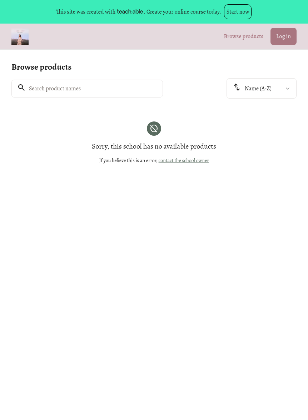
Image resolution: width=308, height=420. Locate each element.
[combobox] (262, 88)
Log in (283, 36)
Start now (238, 12)
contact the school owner (184, 160)
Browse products (243, 36)
